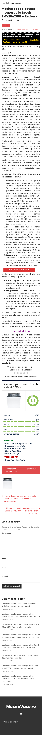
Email (4, 567)
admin (36, 29)
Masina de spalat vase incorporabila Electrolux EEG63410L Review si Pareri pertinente (18, 679)
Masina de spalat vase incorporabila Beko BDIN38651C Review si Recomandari (20, 667)
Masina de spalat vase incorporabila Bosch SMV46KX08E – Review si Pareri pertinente (21, 511)
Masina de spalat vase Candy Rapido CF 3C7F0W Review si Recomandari (19, 605)
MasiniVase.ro (15, 3)
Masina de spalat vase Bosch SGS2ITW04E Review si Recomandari (20, 656)
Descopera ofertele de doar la (21, 41)
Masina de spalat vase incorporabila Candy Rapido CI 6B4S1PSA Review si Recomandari (21, 636)
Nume (5, 558)
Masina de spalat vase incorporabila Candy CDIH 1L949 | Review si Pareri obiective (21, 646)
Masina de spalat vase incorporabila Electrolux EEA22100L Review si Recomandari (21, 615)
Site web (5, 576)
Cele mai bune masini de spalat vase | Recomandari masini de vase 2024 (12, 722)
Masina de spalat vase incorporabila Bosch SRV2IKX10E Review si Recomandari (20, 625)
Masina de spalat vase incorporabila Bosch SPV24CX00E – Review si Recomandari (20, 499)
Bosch (5, 25)
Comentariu (7, 533)
